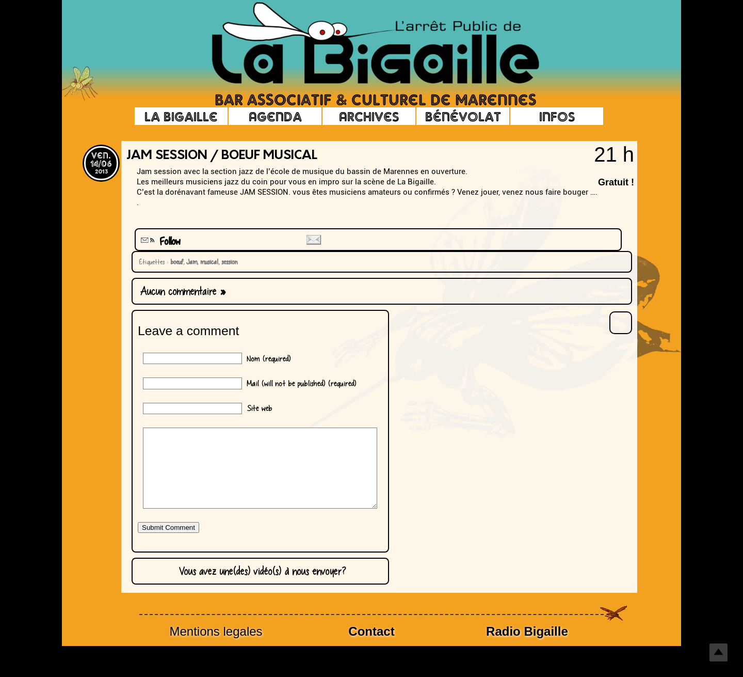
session (228, 262)
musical (208, 262)
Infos (557, 116)
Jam (190, 262)
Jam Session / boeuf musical (221, 156)
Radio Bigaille (527, 647)
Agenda (275, 116)
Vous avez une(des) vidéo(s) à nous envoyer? (260, 586)
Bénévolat (463, 116)
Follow (159, 241)
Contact (371, 647)
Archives (369, 116)
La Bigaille (181, 116)
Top (718, 652)
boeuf (175, 262)
